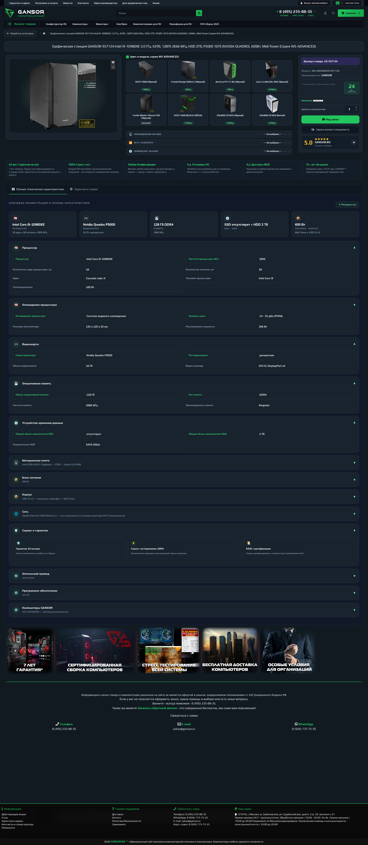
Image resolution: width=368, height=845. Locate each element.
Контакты (83, 3)
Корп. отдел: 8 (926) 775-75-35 (191, 824)
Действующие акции (14, 814)
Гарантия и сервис (19, 3)
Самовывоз (119, 824)
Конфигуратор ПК (56, 24)
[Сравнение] (325, 13)
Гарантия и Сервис (84, 189)
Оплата (116, 817)
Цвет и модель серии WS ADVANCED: (154, 56)
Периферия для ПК (181, 24)
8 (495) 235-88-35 (203, 703)
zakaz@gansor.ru (184, 729)
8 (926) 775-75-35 (304, 729)
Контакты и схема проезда (17, 824)
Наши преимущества (105, 3)
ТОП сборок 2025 (209, 24)
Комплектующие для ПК (148, 24)
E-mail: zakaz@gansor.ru (187, 820)
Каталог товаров (23, 24)
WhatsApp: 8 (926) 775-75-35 (190, 817)
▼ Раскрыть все (347, 204)
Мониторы (103, 24)
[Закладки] (333, 13)
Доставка (117, 814)
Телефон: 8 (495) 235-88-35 (189, 814)
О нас (5, 817)
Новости (68, 3)
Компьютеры (81, 24)
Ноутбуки (121, 24)
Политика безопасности (126, 820)
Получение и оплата (46, 3)
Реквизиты (8, 827)
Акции (156, 3)
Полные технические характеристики (38, 189)
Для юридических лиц (134, 3)
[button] (296, 12)
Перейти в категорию (20, 33)
